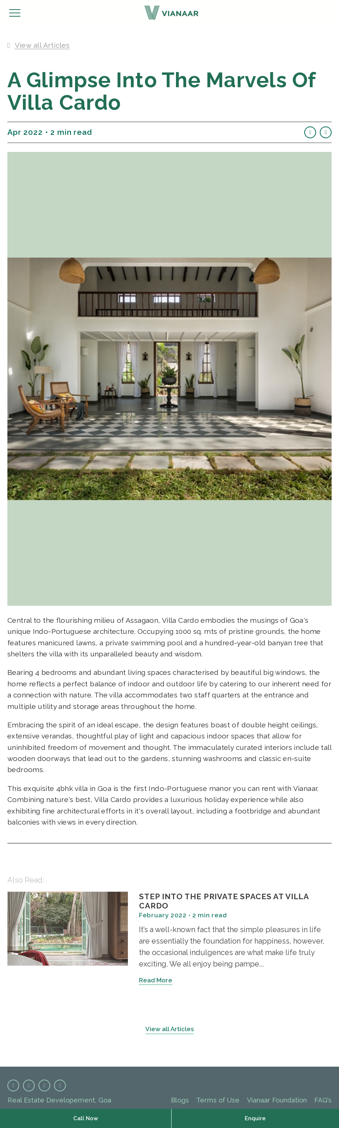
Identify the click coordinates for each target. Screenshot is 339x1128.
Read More (155, 982)
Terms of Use (218, 1100)
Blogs (180, 1100)
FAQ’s (323, 1100)
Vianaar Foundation (277, 1100)
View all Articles (169, 1031)
